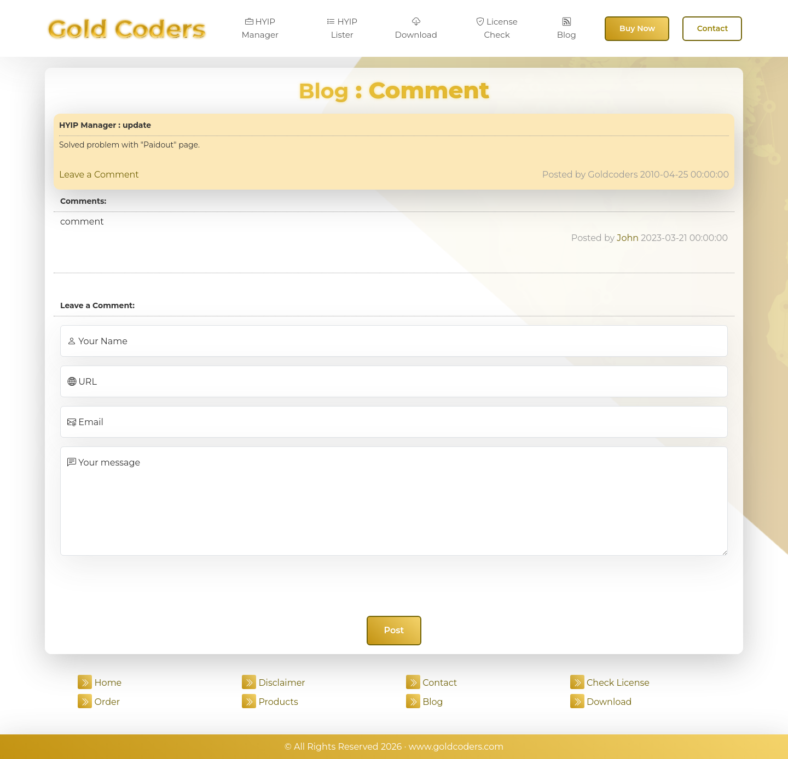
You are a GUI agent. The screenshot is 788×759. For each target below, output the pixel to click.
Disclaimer (273, 683)
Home (99, 683)
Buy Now (637, 28)
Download (416, 28)
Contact (712, 28)
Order (99, 702)
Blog (566, 28)
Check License (610, 683)
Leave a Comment (99, 174)
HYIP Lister (342, 28)
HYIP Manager (260, 28)
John (628, 238)
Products (270, 702)
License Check (497, 28)
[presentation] (394, 585)
